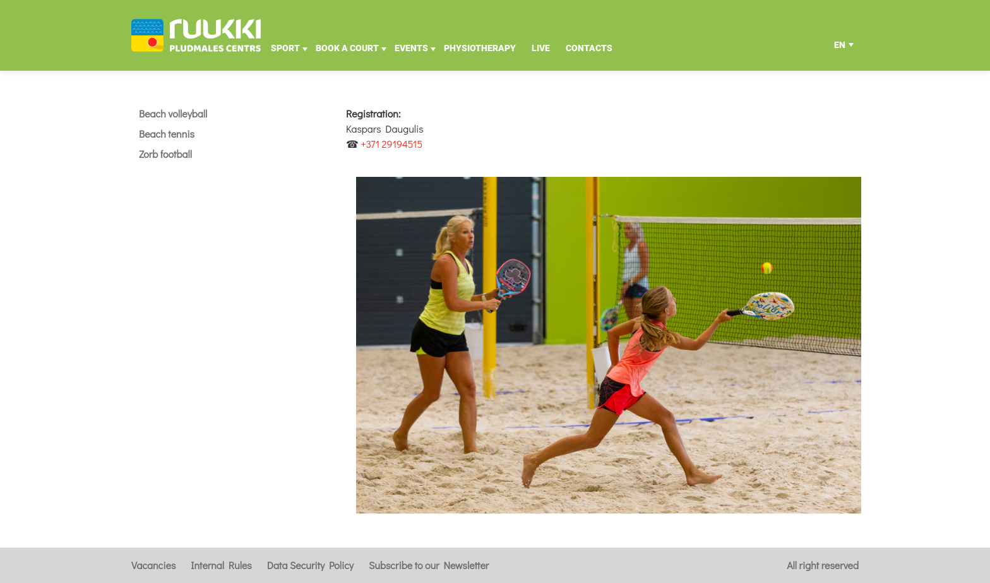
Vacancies (153, 565)
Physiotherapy (480, 48)
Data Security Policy (310, 565)
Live (541, 48)
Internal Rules (221, 565)
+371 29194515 (392, 143)
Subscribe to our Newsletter (429, 565)
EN (839, 48)
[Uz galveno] (196, 35)
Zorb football (165, 153)
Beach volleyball (173, 113)
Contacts (589, 48)
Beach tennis (166, 133)
